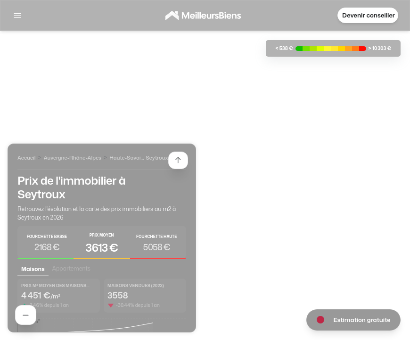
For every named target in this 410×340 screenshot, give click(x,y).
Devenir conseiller (368, 15)
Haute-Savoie (126, 158)
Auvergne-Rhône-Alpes (72, 158)
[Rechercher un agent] (25, 315)
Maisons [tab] (33, 269)
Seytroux (157, 158)
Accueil (26, 158)
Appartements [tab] (71, 268)
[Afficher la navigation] (17, 16)
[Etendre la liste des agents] (178, 160)
